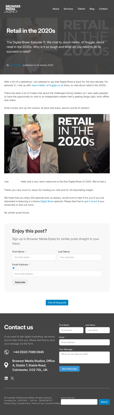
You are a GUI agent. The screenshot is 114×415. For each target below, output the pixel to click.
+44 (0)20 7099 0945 (28, 352)
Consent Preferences (55, 403)
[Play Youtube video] (57, 143)
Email (61, 337)
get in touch (90, 201)
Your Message (65, 349)
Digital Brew (47, 201)
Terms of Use (38, 403)
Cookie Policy (24, 403)
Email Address (20, 264)
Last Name (64, 251)
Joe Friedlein (16, 65)
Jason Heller (38, 85)
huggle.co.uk (56, 85)
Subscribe (20, 282)
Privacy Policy (10, 403)
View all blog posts (57, 302)
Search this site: (68, 398)
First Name (18, 251)
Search (104, 402)
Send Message (69, 368)
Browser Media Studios (28, 361)
